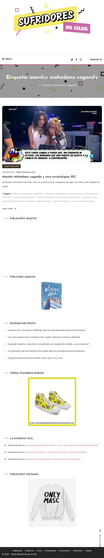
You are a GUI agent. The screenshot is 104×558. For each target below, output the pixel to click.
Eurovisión (65, 550)
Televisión (17, 550)
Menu (7, 59)
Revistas (78, 550)
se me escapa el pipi (83, 201)
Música (29, 550)
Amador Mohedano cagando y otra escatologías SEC (39, 176)
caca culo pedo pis (24, 197)
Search (96, 59)
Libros (89, 550)
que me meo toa (61, 201)
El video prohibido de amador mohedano (58, 197)
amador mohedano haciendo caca (63, 193)
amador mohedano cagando (27, 193)
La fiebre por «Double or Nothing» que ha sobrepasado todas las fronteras (47, 330)
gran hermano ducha (14, 201)
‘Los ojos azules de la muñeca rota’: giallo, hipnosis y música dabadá (44, 336)
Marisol (31, 201)
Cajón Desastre (11, 166)
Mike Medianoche (26, 172)
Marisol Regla (44, 201)
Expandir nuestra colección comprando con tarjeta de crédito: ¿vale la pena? (48, 343)
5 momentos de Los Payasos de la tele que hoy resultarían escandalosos (46, 350)
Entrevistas (50, 550)
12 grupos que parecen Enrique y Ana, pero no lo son (35, 357)
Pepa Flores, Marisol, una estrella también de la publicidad (56, 452)
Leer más (9, 208)
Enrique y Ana (89, 197)
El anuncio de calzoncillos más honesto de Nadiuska (53, 459)
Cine (39, 550)
